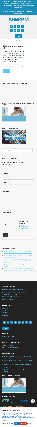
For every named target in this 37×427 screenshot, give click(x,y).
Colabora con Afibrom (8, 300)
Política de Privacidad (25, 227)
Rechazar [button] (23, 423)
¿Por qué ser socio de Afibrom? (10, 298)
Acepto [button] (17, 423)
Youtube (4, 312)
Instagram (5, 315)
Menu (19, 41)
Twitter (4, 310)
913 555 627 (11, 345)
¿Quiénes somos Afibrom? (9, 294)
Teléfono (6, 182)
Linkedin (4, 314)
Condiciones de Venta (8, 336)
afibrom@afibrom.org (12, 347)
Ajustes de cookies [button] (7, 423)
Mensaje (6, 191)
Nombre (6, 165)
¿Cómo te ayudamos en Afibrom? (11, 296)
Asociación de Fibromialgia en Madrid (12, 289)
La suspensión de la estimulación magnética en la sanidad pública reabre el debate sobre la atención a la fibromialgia (19, 260)
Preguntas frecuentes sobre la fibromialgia (14, 293)
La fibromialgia (6, 291)
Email (5, 174)
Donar (18, 36)
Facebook (5, 308)
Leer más (30, 423)
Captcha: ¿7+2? (9, 212)
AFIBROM (18, 19)
